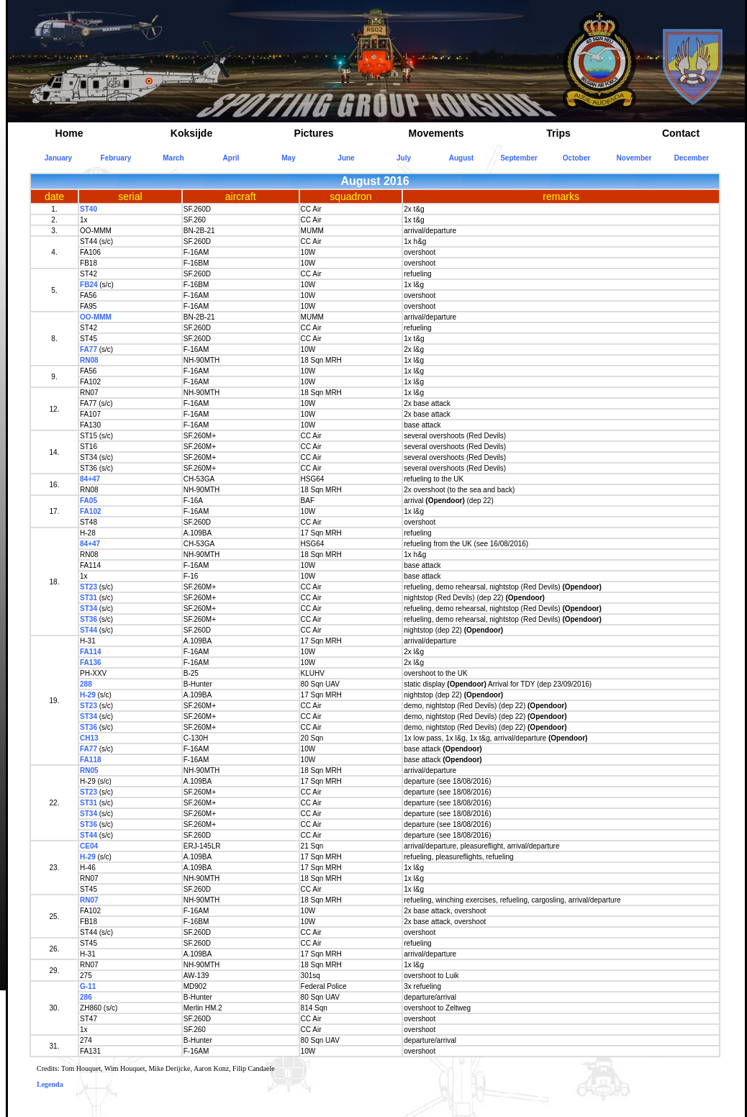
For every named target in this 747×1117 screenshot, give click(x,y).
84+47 (90, 479)
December (691, 158)
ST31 (88, 598)
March (173, 158)
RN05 (89, 770)
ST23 (88, 587)
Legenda (50, 1084)
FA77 (88, 349)
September (519, 158)
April (231, 158)
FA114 (90, 652)
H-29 (88, 695)
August (461, 158)
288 (86, 684)
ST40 (88, 209)
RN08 (89, 360)
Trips (558, 133)
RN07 (89, 900)
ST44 (88, 630)
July (404, 158)
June (346, 158)
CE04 (89, 846)
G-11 (88, 986)
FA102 (90, 511)
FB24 (88, 285)
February (116, 158)
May (288, 158)
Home (69, 133)
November (634, 158)
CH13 (89, 738)
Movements (435, 133)
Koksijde (191, 133)
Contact (681, 133)
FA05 (88, 501)
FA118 (90, 760)
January (58, 158)
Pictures (313, 133)
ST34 (88, 608)
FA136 (90, 662)
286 (86, 997)
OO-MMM (96, 317)
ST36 (88, 619)
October (576, 158)
